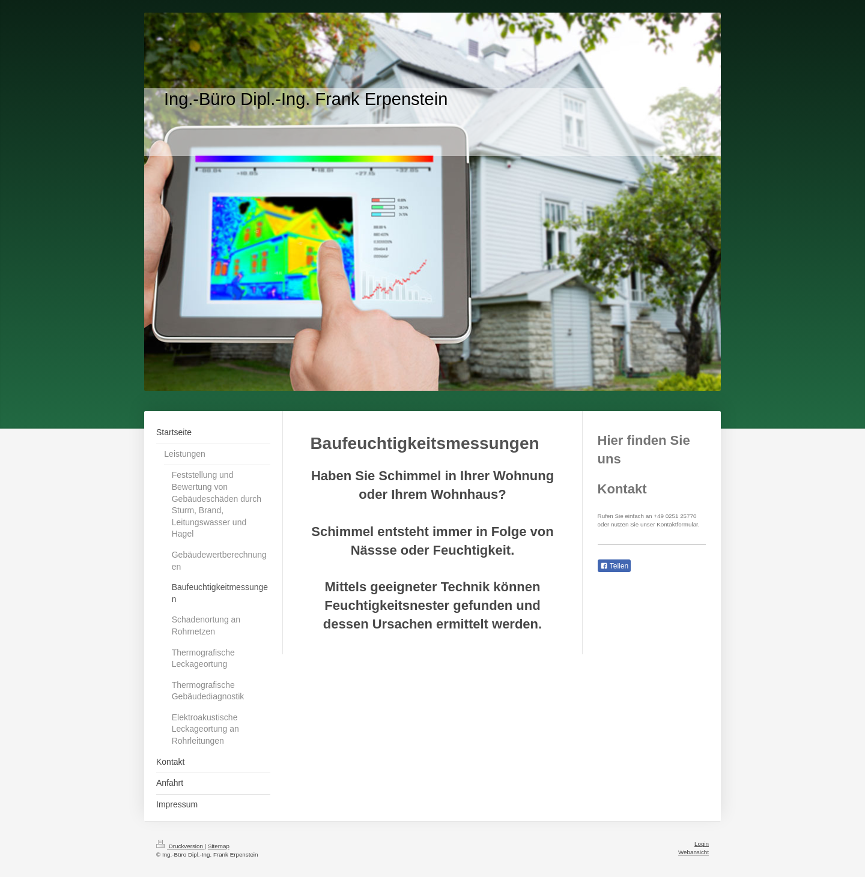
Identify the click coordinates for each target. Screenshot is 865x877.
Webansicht (693, 852)
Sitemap (218, 846)
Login (701, 843)
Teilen (614, 566)
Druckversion (180, 846)
